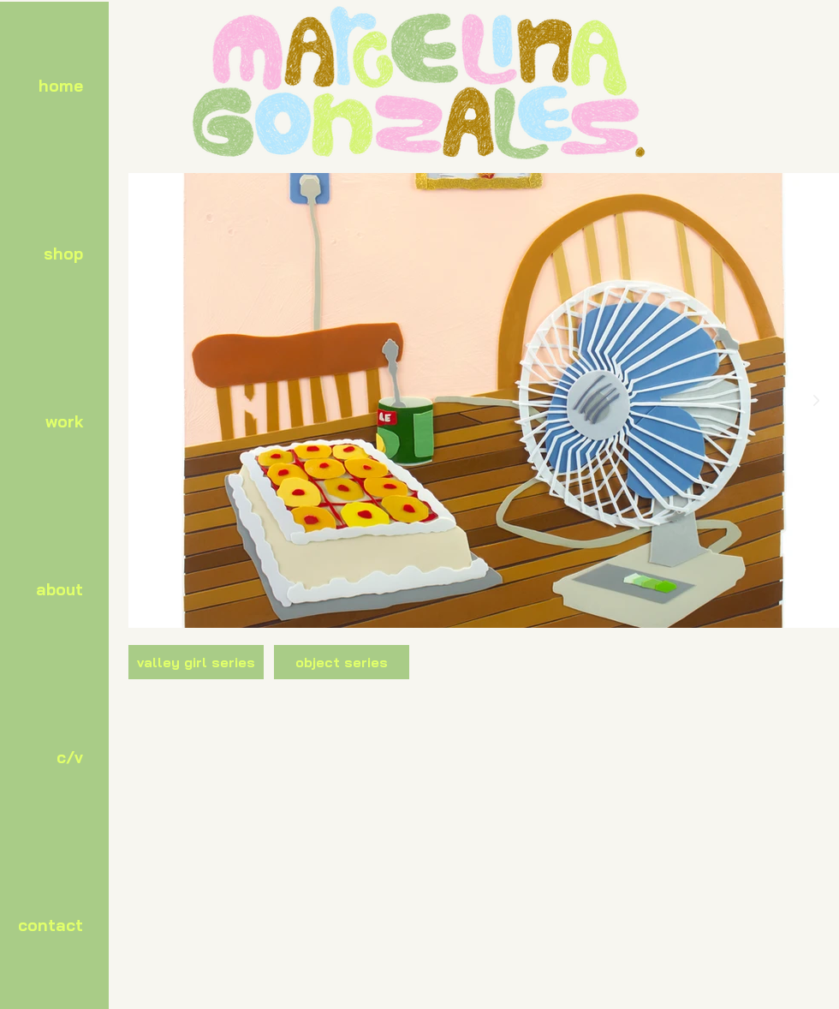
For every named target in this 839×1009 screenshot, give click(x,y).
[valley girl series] (196, 662)
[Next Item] (815, 401)
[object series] (341, 662)
